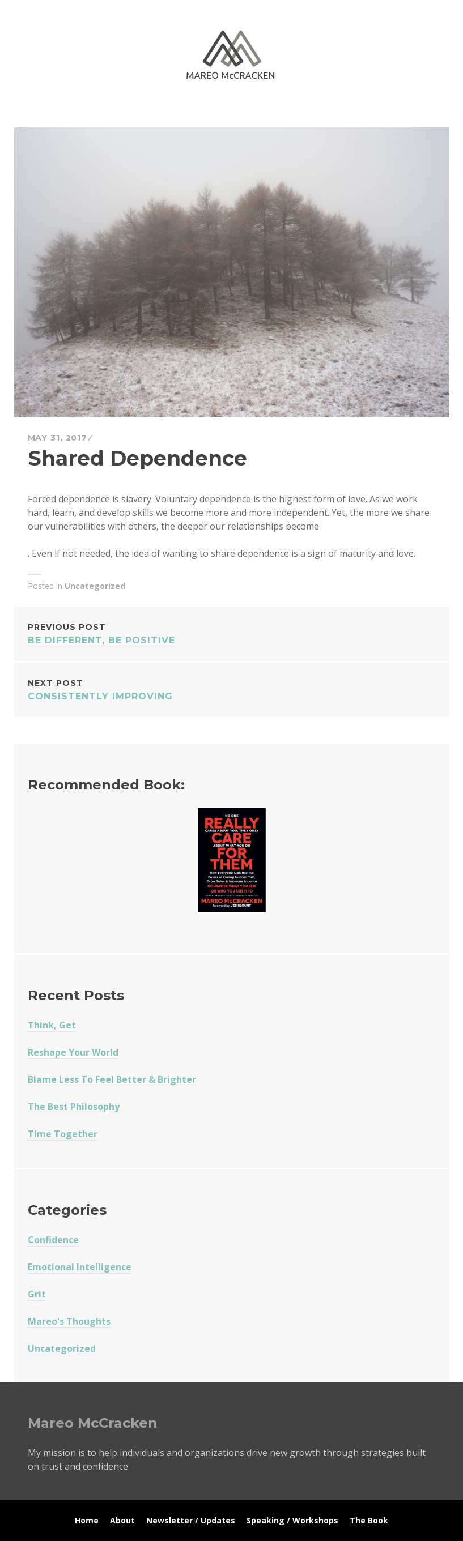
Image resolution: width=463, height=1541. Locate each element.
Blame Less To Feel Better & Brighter (112, 1079)
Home (87, 1520)
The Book (369, 1520)
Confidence (53, 1239)
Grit (37, 1294)
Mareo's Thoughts (69, 1321)
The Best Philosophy (74, 1106)
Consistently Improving (232, 689)
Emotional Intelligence (79, 1267)
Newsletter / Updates (190, 1520)
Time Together (62, 1134)
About (122, 1520)
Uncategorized (95, 585)
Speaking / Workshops (292, 1520)
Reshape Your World (73, 1052)
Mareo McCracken (107, 113)
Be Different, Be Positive (232, 633)
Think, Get (52, 1025)
